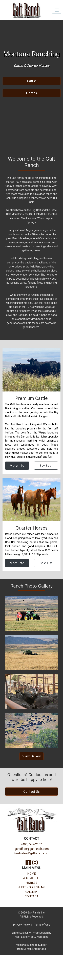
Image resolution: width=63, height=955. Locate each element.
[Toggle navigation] (56, 10)
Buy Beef (46, 466)
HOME (31, 873)
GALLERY (31, 892)
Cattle (31, 81)
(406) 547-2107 (31, 844)
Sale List (46, 563)
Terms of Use (42, 924)
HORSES (31, 882)
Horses (31, 93)
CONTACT (31, 896)
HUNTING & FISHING (31, 887)
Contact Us (31, 792)
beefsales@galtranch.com (31, 853)
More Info (17, 466)
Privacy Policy (21, 924)
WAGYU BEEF (31, 878)
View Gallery (31, 756)
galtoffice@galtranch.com (31, 848)
